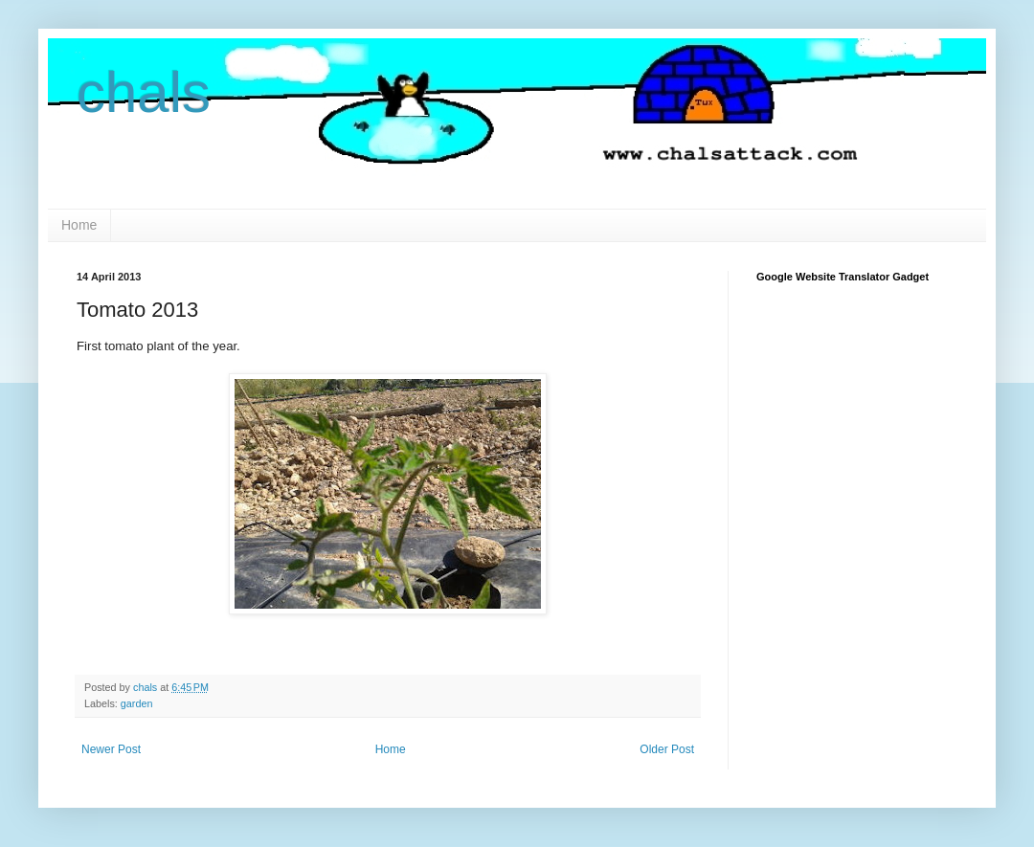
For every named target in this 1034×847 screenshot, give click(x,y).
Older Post (667, 749)
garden (137, 703)
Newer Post (111, 749)
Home (79, 225)
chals (144, 92)
